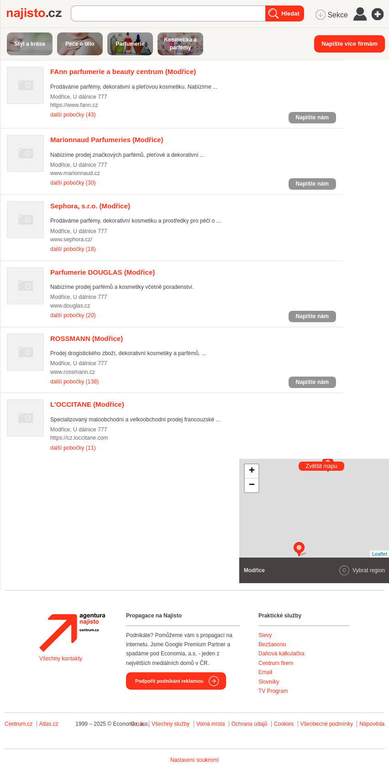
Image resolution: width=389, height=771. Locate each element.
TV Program (273, 691)
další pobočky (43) (72, 115)
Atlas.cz (48, 724)
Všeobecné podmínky (326, 724)
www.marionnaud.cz (75, 173)
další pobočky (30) (72, 183)
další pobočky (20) (72, 315)
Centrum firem (275, 663)
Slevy (265, 635)
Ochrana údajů (249, 724)
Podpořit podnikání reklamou (169, 681)
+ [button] (252, 471)
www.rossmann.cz (72, 372)
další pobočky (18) (72, 249)
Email (265, 672)
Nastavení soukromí (194, 760)
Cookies (284, 724)
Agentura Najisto (72, 632)
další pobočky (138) (74, 381)
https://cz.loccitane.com (79, 438)
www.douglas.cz (70, 306)
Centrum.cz (18, 724)
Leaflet (379, 554)
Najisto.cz (39, 14)
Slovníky (268, 682)
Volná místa (210, 724)
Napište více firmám (349, 43)
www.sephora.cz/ (71, 239)
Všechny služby (171, 724)
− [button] (252, 485)
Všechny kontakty (60, 658)
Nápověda (371, 724)
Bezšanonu (272, 644)
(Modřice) (123, 71)
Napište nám (312, 117)
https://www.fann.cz (74, 105)
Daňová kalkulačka (281, 653)
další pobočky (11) (72, 448)
